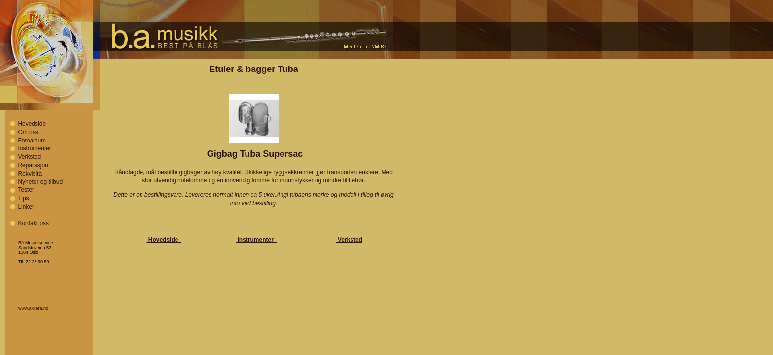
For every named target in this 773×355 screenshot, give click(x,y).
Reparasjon (33, 165)
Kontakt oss (33, 223)
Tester (26, 189)
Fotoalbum (32, 140)
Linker (26, 206)
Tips (23, 198)
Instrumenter (34, 148)
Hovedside (32, 123)
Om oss (28, 132)
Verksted (29, 156)
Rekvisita (30, 173)
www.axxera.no (33, 308)
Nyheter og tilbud (40, 181)
